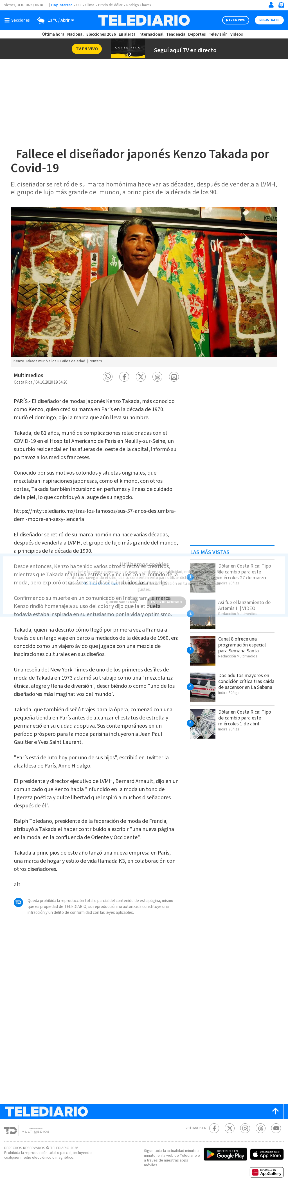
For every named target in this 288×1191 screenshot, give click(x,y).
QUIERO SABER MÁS (121, 597)
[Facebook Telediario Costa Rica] (214, 1128)
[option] (144, 287)
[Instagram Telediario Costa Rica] (245, 1128)
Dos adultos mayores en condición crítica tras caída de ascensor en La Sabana (246, 681)
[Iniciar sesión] (271, 5)
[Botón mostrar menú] (18, 20)
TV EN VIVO (237, 20)
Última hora (53, 34)
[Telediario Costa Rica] (143, 20)
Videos (236, 34)
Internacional (150, 34)
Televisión (218, 34)
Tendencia (175, 34)
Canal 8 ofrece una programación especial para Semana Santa (242, 645)
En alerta (127, 34)
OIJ (78, 5)
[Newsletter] (281, 6)
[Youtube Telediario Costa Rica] (276, 1128)
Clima (89, 5)
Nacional (75, 34)
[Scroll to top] (275, 1111)
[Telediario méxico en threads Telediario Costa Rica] (261, 1128)
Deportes (197, 34)
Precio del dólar (110, 5)
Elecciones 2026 (101, 34)
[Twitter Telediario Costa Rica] (230, 1128)
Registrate (269, 20)
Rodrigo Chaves (138, 5)
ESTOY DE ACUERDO (166, 597)
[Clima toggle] (53, 20)
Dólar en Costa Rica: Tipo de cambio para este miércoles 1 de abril (244, 718)
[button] (107, 376)
